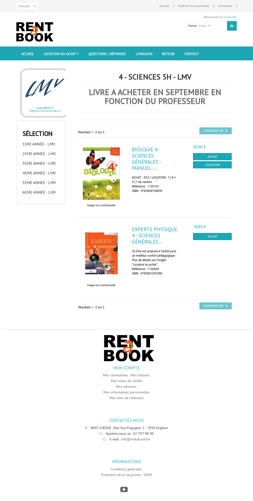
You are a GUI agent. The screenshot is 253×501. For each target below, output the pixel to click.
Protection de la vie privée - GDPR (126, 475)
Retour (168, 54)
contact (191, 54)
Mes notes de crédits (126, 381)
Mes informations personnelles (126, 392)
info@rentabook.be (135, 439)
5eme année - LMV (39, 182)
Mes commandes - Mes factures (126, 375)
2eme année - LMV (39, 153)
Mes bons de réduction (126, 398)
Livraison (144, 54)
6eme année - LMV (39, 192)
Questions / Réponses (107, 54)
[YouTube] (124, 489)
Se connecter (228, 17)
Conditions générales (126, 469)
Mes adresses (126, 386)
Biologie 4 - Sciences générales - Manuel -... (146, 159)
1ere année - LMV (38, 143)
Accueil (164, 6)
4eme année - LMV (39, 172)
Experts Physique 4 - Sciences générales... (154, 235)
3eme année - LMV (39, 163)
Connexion (225, 6)
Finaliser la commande (193, 6)
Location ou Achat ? (61, 54)
